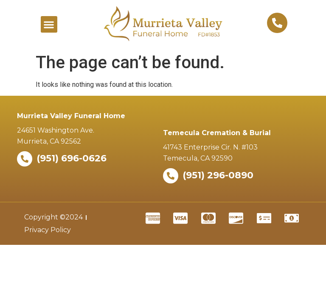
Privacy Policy (47, 230)
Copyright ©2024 (53, 217)
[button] (49, 24)
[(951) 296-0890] (170, 175)
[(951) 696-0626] (24, 158)
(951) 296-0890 (218, 175)
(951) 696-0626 (72, 158)
